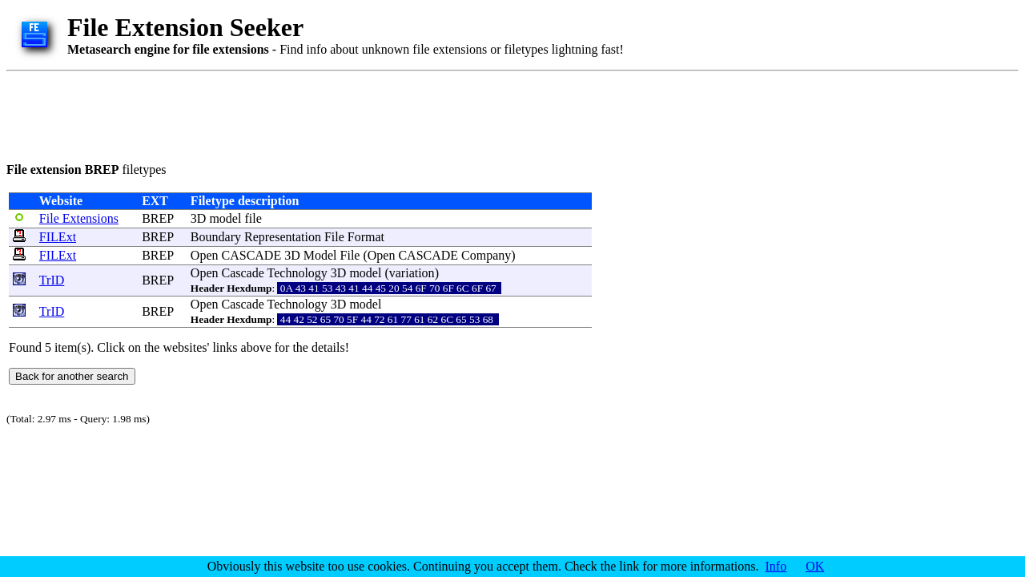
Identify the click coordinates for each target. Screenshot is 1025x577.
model (225, 218)
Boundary (216, 237)
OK (815, 566)
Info (776, 566)
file (252, 218)
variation (412, 273)
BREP (157, 218)
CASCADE (252, 255)
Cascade (243, 273)
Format (366, 237)
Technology (297, 273)
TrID (51, 280)
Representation (282, 237)
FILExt (57, 237)
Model (320, 255)
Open (205, 255)
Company (486, 255)
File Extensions (79, 218)
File (334, 237)
